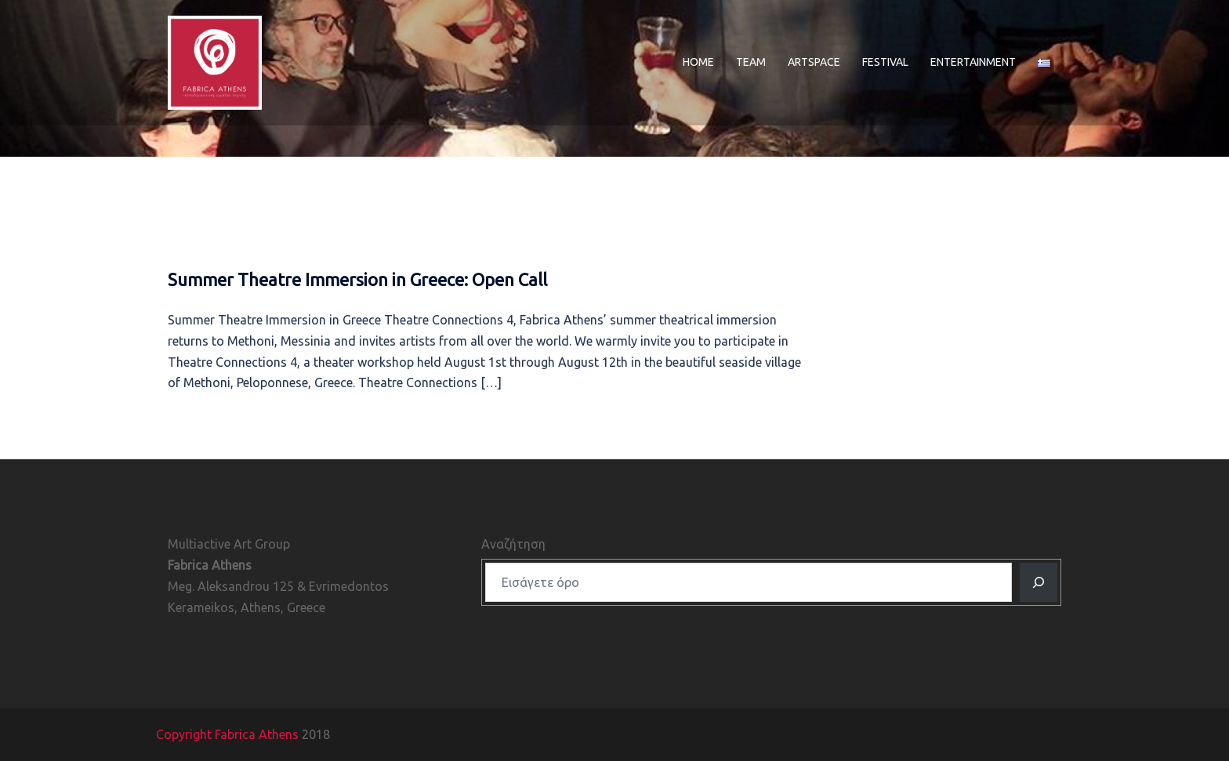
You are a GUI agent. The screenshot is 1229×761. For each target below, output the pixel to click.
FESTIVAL (885, 62)
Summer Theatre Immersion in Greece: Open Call (357, 279)
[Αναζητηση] (1038, 582)
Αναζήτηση (513, 544)
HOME (698, 62)
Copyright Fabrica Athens (227, 734)
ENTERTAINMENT (973, 62)
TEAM (751, 62)
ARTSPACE (814, 62)
